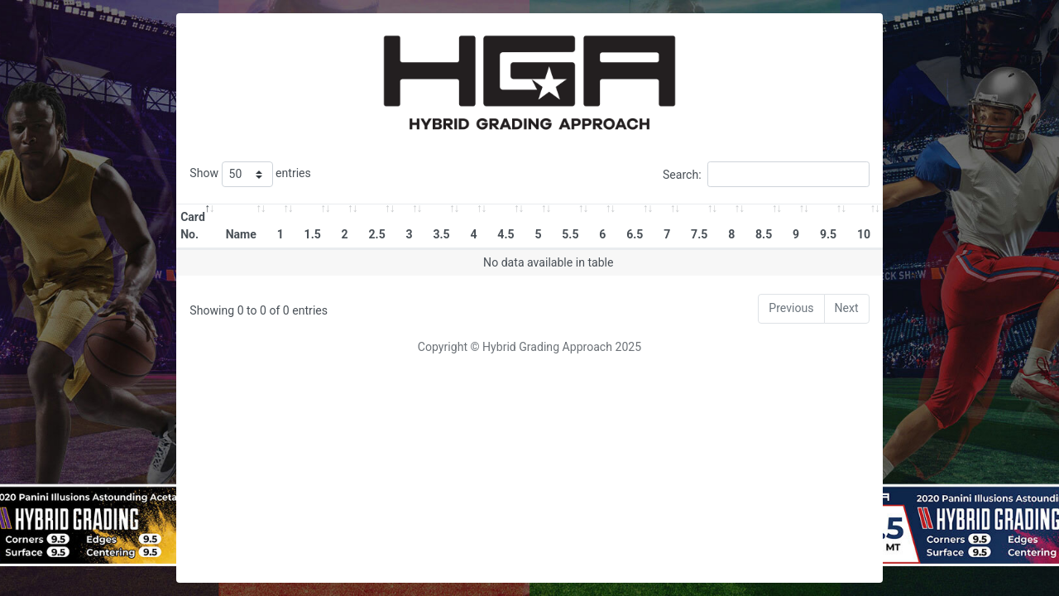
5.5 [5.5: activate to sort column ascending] (570, 234)
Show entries (249, 174)
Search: (766, 174)
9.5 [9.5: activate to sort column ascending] (828, 234)
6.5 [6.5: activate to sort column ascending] (634, 234)
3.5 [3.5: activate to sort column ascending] (441, 234)
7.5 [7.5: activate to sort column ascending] (699, 234)
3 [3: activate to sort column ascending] (409, 234)
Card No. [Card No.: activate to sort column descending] (192, 225)
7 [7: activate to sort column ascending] (667, 234)
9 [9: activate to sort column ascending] (796, 234)
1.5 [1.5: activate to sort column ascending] (312, 234)
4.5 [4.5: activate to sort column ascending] (505, 234)
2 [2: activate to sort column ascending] (345, 234)
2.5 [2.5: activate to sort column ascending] (376, 234)
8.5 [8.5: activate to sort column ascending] (763, 234)
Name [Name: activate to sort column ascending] (241, 234)
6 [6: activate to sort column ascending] (602, 234)
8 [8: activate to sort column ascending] (731, 234)
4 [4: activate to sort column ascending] (473, 234)
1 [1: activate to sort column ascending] (280, 234)
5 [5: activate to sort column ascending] (537, 234)
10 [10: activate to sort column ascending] (863, 234)
